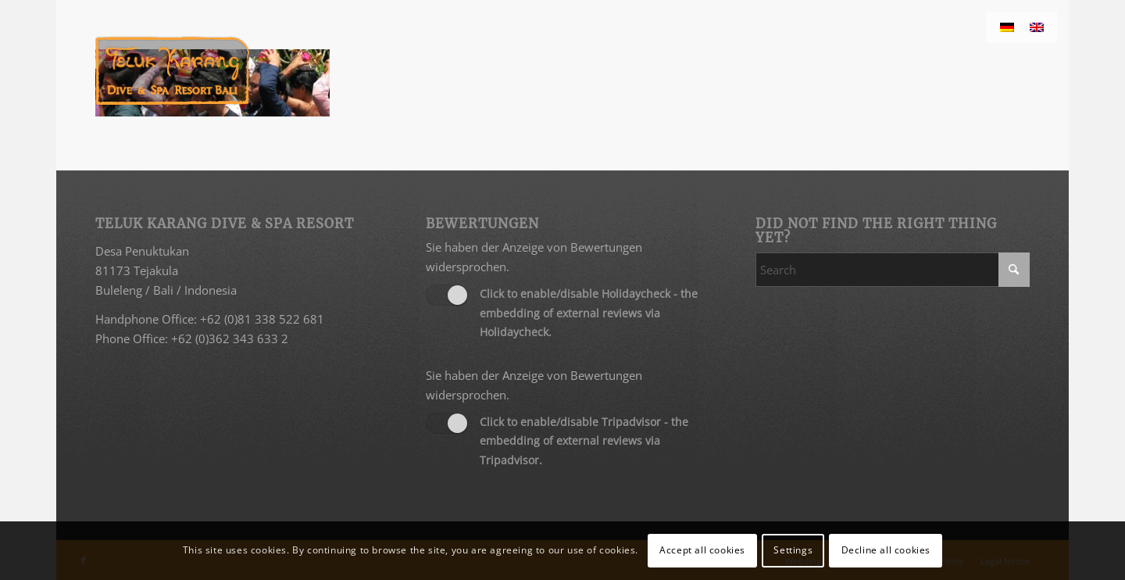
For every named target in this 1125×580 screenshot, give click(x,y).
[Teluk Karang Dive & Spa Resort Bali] (172, 70)
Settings (792, 550)
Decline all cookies (885, 550)
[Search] (892, 269)
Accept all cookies (702, 550)
